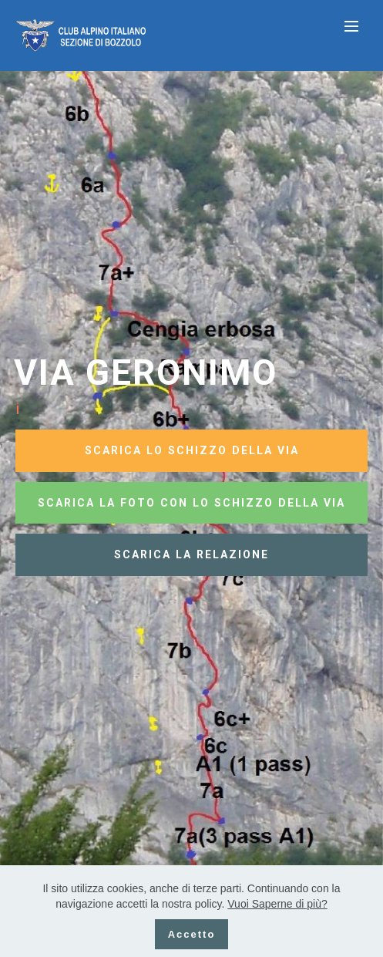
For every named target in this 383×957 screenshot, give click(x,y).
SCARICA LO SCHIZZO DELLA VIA (192, 450)
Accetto (192, 934)
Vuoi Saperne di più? (277, 904)
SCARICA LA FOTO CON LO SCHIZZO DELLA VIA (191, 503)
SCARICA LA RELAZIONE (191, 554)
